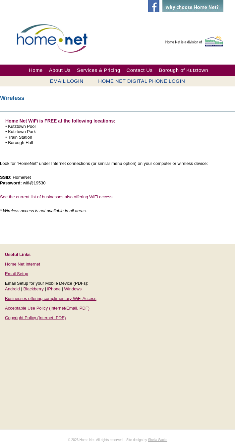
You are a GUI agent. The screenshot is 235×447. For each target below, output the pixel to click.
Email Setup (16, 273)
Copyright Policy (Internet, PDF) (35, 317)
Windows (73, 288)
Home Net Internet (22, 264)
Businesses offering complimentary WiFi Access (50, 298)
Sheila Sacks (157, 440)
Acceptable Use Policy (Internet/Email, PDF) (47, 308)
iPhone (53, 288)
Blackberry (33, 288)
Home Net (57, 37)
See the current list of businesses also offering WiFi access (56, 196)
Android (12, 288)
